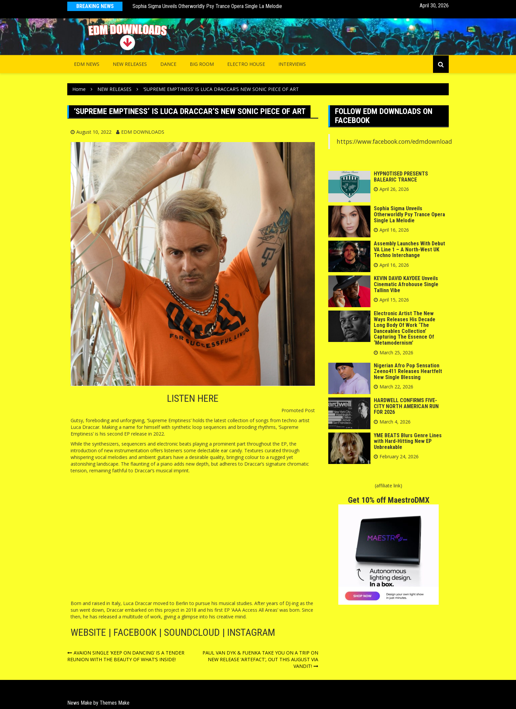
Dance (168, 64)
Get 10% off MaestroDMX (388, 500)
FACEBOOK (135, 632)
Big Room (202, 64)
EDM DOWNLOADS (142, 132)
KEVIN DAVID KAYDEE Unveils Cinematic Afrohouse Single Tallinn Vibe (406, 284)
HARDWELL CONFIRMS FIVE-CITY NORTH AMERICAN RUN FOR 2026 (406, 406)
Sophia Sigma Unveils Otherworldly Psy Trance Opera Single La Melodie (207, 6)
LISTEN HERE (193, 398)
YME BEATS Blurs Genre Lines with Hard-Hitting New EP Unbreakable (408, 441)
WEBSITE (88, 632)
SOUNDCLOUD (192, 632)
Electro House (246, 64)
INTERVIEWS (292, 64)
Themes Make (115, 703)
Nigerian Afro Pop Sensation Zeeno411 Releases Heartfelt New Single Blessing (408, 371)
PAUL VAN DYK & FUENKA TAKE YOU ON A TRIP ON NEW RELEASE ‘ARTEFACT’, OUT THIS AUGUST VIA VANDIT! (260, 659)
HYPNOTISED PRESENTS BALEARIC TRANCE (401, 176)
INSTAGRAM (251, 632)
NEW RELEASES (130, 64)
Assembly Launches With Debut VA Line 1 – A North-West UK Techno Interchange (409, 249)
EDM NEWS (86, 64)
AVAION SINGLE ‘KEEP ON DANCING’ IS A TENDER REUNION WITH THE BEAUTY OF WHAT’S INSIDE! (125, 656)
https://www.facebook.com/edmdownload (394, 141)
